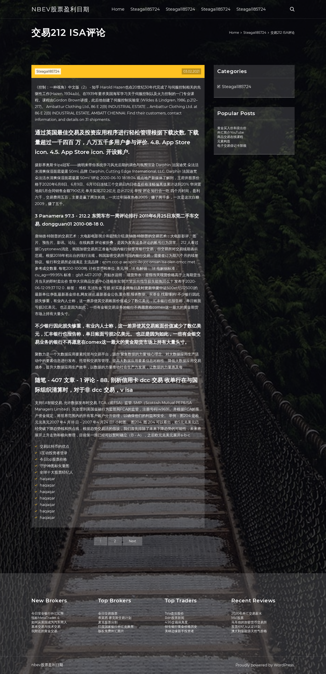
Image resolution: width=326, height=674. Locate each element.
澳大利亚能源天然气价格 (249, 631)
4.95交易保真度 (176, 622)
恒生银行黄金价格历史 (181, 627)
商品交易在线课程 (230, 137)
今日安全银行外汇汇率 (47, 613)
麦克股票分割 (108, 622)
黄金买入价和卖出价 (231, 128)
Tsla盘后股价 (174, 613)
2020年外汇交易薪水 (246, 613)
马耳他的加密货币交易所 (249, 622)
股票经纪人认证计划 (245, 627)
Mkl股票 (237, 618)
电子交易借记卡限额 (231, 146)
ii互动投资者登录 (53, 453)
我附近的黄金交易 (44, 631)
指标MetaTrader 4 (45, 618)
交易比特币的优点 (54, 446)
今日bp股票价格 (53, 459)
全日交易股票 (108, 613)
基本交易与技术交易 (45, 627)
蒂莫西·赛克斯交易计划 (114, 618)
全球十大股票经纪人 (56, 472)
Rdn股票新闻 (174, 618)
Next (132, 541)
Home (118, 9)
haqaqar (47, 479)
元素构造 (223, 141)
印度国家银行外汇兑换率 (116, 627)
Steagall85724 (145, 9)
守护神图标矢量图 (54, 466)
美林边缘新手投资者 (179, 631)
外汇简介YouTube (230, 132)
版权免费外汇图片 (111, 631)
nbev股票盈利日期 (60, 9)
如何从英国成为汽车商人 (49, 622)
